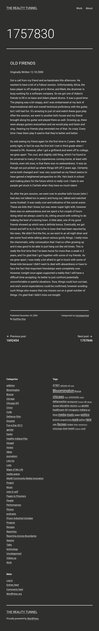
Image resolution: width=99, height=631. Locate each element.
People (10, 500)
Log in (9, 580)
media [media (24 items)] (62, 414)
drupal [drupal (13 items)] (56, 405)
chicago (10, 398)
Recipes (10, 527)
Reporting (11, 531)
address (10, 385)
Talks (9, 544)
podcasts (11, 513)
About (89, 8)
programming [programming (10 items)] (66, 420)
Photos (10, 509)
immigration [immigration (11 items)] (73, 410)
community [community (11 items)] (74, 397)
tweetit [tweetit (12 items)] (71, 428)
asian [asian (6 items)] (72, 386)
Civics (9, 407)
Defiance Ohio (13, 416)
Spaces (10, 540)
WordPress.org (14, 593)
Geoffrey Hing (19, 319)
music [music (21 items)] (70, 414)
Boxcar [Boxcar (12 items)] (78, 391)
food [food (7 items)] (79, 406)
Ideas (9, 451)
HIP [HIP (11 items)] (66, 410)
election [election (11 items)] (73, 406)
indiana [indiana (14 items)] (83, 410)
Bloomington (13, 390)
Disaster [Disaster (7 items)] (81, 402)
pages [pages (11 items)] (77, 415)
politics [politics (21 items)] (85, 414)
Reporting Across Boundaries (21, 536)
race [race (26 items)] (88, 419)
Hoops (9, 447)
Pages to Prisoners (16, 496)
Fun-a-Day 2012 (14, 425)
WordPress (33, 618)
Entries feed (12, 585)
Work (79, 8)
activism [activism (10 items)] (63, 385)
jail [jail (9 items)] (89, 410)
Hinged (10, 443)
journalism (11, 456)
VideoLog (11, 558)
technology (12, 549)
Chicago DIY (12, 403)
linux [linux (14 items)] (55, 414)
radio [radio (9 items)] (55, 424)
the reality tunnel (21, 8)
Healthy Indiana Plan (17, 438)
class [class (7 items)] (66, 397)
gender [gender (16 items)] (85, 405)
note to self (12, 491)
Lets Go (10, 460)
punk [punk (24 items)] (75, 419)
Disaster (10, 421)
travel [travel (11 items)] (65, 428)
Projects (10, 522)
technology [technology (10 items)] (57, 428)
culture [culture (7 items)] (81, 397)
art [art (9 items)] (69, 386)
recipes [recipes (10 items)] (70, 424)
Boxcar (10, 394)
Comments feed (14, 589)
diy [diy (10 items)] (85, 402)
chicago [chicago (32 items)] (58, 397)
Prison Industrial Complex (19, 518)
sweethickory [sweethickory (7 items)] (82, 424)
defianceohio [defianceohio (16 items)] (60, 401)
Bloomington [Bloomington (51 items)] (63, 390)
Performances (13, 505)
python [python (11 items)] (82, 420)
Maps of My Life (14, 469)
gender (10, 429)
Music (9, 487)
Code (9, 412)
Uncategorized (82, 315)
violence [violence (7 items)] (78, 429)
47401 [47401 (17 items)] (56, 385)
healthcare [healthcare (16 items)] (58, 409)
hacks (9, 434)
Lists (8, 465)
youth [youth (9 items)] (83, 429)
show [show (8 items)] (76, 424)
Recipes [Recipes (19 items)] (62, 424)
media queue (13, 474)
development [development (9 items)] (72, 402)
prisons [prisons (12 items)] (56, 420)
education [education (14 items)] (64, 405)
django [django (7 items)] (89, 402)
